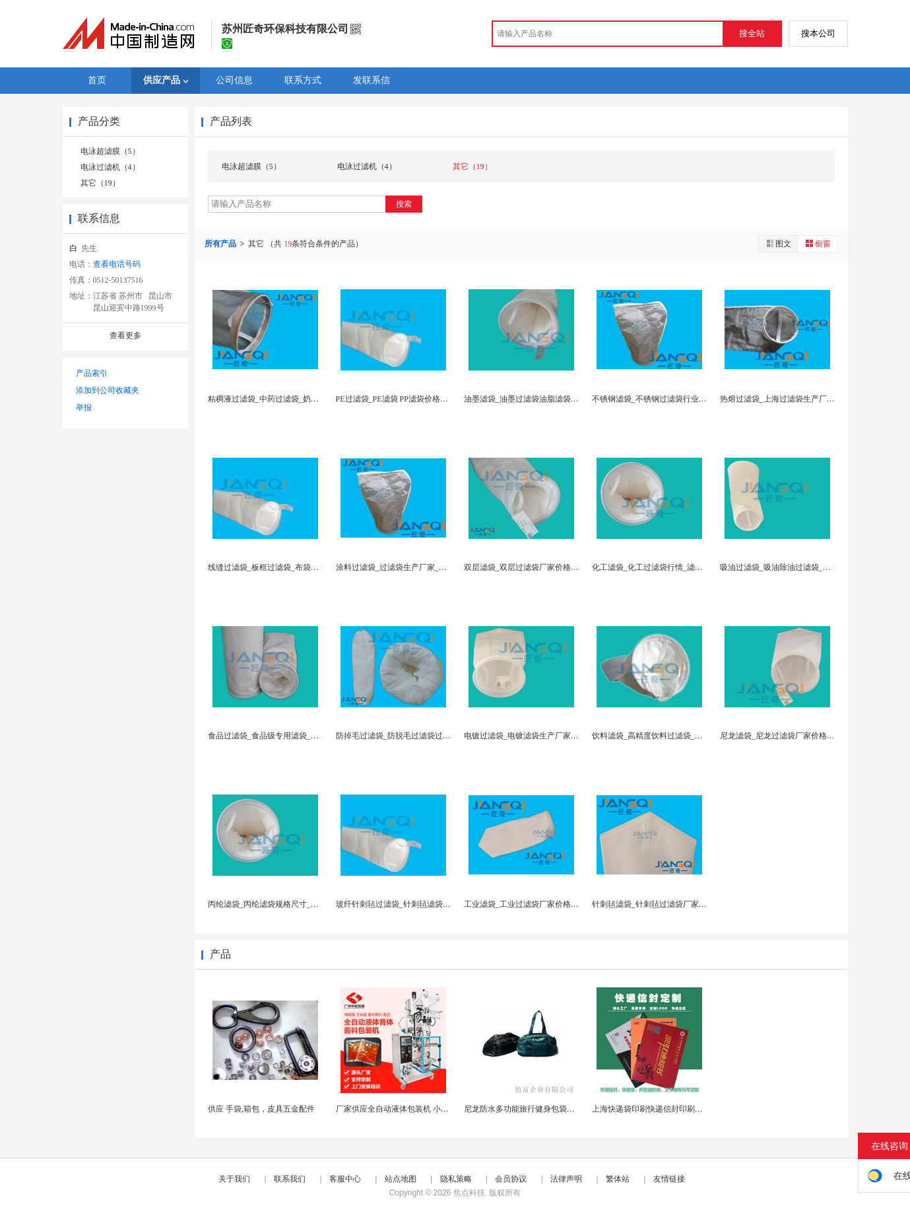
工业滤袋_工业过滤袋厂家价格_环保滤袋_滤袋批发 (553, 904)
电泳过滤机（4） (110, 167)
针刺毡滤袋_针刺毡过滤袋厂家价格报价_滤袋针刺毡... (686, 904)
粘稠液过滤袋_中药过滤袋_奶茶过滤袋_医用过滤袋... (300, 399)
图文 (778, 243)
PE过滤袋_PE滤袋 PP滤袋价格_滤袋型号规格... (417, 399)
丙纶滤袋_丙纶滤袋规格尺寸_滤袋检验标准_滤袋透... (300, 904)
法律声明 (566, 1179)
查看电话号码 (117, 264)
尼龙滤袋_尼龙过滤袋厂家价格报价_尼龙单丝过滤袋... (814, 735)
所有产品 (221, 243)
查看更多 (125, 335)
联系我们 (290, 1179)
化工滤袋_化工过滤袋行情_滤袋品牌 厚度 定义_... (678, 567)
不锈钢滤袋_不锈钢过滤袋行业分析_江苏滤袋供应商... (686, 399)
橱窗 (817, 243)
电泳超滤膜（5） (110, 151)
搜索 (404, 204)
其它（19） (100, 183)
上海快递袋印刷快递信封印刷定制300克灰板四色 (677, 1109)
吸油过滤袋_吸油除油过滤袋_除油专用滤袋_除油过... (812, 567)
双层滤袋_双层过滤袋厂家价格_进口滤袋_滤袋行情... (556, 567)
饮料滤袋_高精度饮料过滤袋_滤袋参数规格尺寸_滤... (684, 735)
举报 (84, 407)
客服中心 (345, 1179)
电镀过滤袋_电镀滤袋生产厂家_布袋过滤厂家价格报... (558, 735)
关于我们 (234, 1179)
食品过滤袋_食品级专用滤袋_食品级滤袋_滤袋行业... (300, 735)
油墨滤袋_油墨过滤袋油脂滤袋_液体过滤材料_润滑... (556, 399)
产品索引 (92, 373)
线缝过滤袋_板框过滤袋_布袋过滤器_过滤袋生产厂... (300, 567)
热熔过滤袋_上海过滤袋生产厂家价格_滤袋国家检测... (814, 399)
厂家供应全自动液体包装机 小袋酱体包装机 (412, 1109)
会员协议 (511, 1179)
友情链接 (669, 1179)
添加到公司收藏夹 (107, 390)
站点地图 (400, 1179)
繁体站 (618, 1179)
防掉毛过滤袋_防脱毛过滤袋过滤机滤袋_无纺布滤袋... (430, 735)
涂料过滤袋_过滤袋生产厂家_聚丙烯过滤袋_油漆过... (428, 567)
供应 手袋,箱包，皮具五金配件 (261, 1109)
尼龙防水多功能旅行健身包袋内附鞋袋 (531, 1109)
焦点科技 (469, 1192)
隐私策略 (456, 1179)
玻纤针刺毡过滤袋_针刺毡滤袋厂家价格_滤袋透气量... (430, 904)
